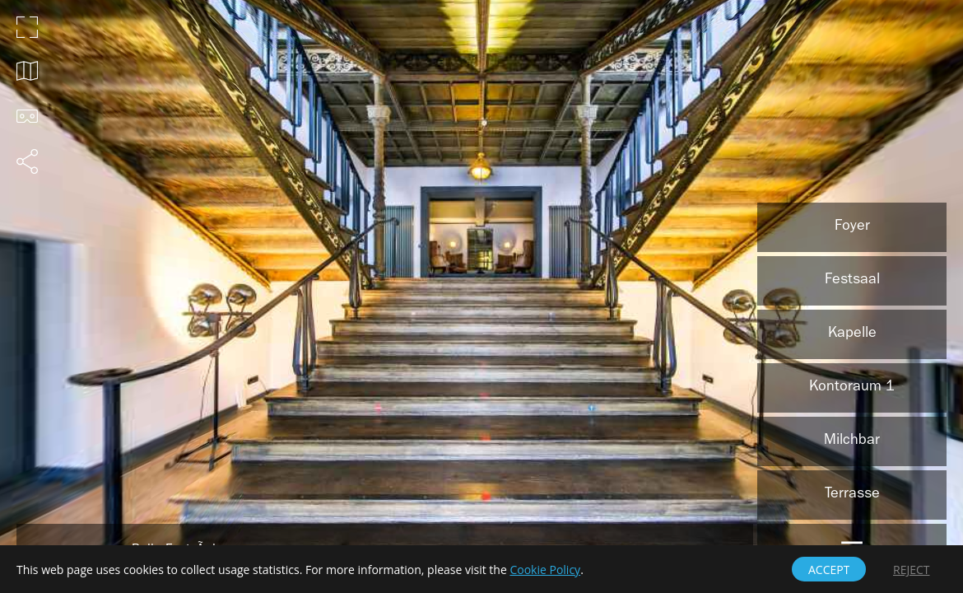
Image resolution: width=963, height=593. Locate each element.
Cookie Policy (544, 569)
